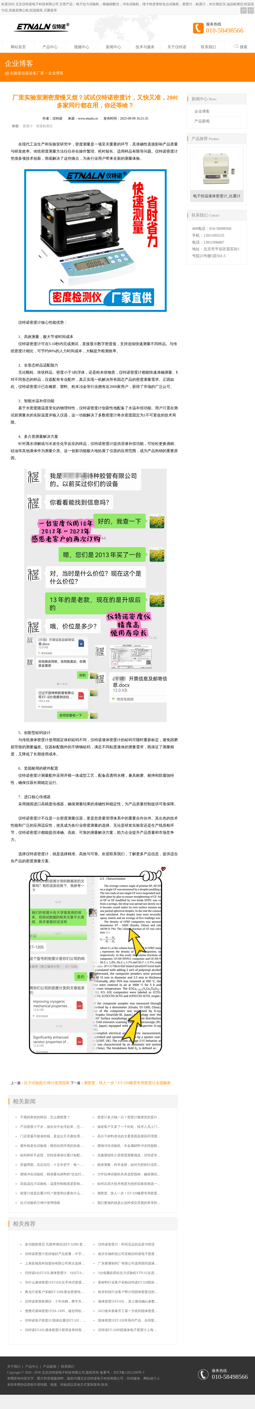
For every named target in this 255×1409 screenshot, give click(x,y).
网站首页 (18, 47)
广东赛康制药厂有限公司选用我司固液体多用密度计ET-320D (142, 1263)
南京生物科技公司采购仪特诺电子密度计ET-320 (133, 1254)
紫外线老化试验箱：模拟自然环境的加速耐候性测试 (58, 1146)
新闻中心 (113, 47)
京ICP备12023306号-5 (128, 1372)
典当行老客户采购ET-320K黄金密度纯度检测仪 (59, 1292)
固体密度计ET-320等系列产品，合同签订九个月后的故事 (139, 1320)
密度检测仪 (44, 126)
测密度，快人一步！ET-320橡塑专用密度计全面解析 (127, 1083)
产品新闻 (202, 121)
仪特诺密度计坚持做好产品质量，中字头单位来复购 (63, 1254)
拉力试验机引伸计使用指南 (47, 1083)
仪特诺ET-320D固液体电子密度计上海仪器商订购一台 (137, 1330)
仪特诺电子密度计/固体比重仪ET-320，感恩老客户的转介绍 (68, 1320)
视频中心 (81, 47)
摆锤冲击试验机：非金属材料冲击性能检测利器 (132, 1146)
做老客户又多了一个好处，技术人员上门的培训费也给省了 (140, 1127)
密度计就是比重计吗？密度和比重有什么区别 (53, 1193)
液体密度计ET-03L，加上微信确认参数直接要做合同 (136, 1301)
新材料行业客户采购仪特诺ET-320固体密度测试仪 (134, 1282)
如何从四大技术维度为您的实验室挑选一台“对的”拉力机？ (140, 1184)
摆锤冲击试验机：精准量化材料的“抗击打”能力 (55, 1174)
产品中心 (50, 47)
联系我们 (208, 47)
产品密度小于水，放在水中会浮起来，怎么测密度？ (58, 1127)
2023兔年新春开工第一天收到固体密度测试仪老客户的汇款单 (143, 1311)
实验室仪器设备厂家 (27, 73)
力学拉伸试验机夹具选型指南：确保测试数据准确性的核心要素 (143, 1174)
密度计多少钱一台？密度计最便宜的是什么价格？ (133, 1117)
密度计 (28, 126)
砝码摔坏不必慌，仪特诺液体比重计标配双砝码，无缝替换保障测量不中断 (75, 1155)
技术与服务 (145, 47)
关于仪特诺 (176, 47)
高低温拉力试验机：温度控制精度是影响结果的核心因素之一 (65, 1184)
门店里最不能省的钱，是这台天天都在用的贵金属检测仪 (61, 1136)
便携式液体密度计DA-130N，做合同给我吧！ (58, 1311)
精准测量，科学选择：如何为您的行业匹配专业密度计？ (138, 1165)
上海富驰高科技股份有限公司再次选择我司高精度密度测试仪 (70, 1263)
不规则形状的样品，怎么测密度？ (45, 1117)
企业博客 (55, 73)
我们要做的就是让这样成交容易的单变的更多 (130, 1203)
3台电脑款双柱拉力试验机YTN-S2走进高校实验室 (134, 1273)
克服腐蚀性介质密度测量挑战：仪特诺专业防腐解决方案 (138, 1155)
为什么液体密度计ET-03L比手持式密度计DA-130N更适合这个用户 (73, 1282)
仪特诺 (57, 118)
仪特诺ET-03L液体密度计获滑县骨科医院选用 (58, 1330)
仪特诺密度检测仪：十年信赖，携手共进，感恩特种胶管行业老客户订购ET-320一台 (86, 1301)
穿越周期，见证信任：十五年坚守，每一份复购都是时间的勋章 (66, 1165)
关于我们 (13, 1366)
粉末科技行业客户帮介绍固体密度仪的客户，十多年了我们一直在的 (148, 1292)
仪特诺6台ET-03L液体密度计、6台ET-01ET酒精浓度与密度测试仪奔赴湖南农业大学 (86, 1273)
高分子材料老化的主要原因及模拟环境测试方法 (132, 1136)
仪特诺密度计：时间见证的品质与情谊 (126, 1244)
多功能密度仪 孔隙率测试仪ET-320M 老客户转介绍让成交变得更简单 (75, 1244)
